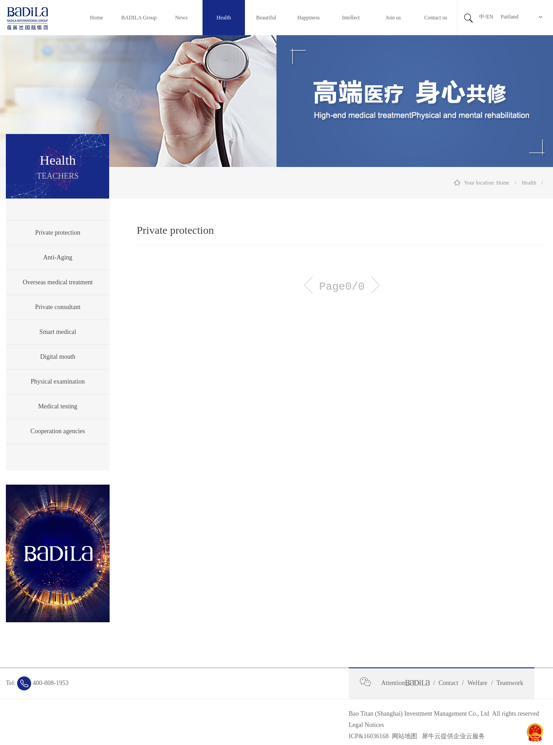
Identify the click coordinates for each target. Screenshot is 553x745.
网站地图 (403, 736)
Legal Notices (366, 725)
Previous (308, 285)
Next (375, 285)
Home (502, 183)
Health (529, 183)
